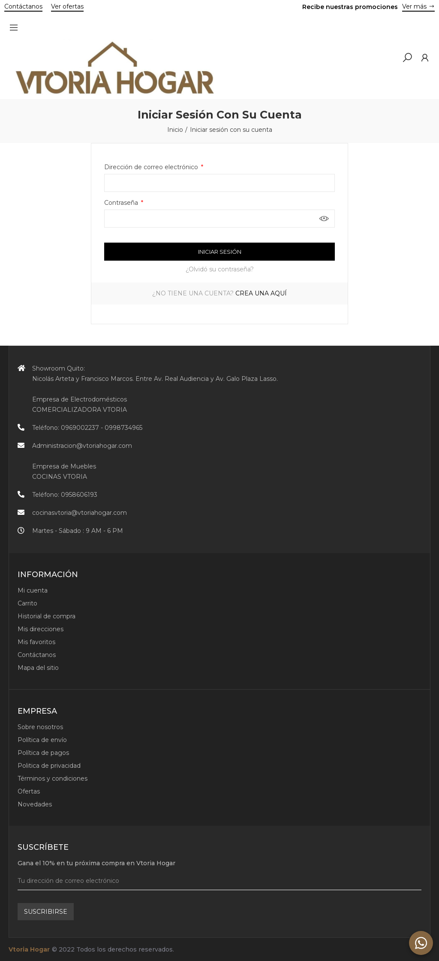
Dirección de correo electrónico (152, 167)
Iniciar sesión (219, 251)
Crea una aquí (261, 293)
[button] (23, 7)
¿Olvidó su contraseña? (220, 269)
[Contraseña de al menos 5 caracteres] (219, 219)
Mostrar (324, 219)
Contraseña (122, 203)
